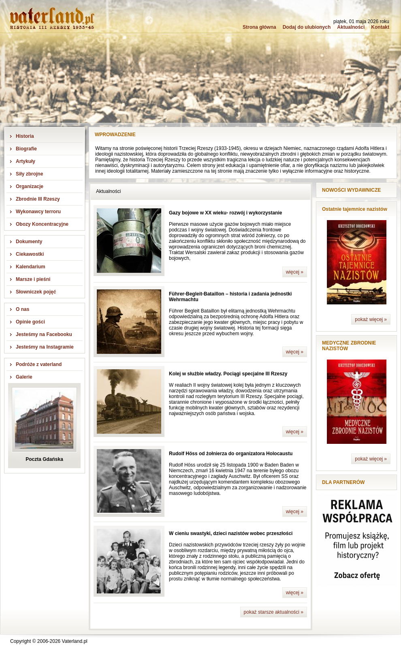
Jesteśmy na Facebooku (44, 334)
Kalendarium (30, 267)
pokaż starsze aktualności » (273, 612)
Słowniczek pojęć (36, 292)
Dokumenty (29, 241)
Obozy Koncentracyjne (42, 224)
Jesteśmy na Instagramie (45, 347)
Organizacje (29, 186)
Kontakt (380, 27)
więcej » (294, 272)
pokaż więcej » (371, 319)
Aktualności (351, 27)
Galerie (24, 377)
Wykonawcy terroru (38, 211)
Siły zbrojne (29, 174)
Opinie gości (30, 322)
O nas (22, 309)
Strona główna (259, 27)
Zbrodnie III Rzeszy (38, 199)
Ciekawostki (30, 254)
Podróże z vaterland (39, 364)
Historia (25, 136)
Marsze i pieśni (33, 279)
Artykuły (25, 161)
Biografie (26, 149)
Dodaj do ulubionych (307, 27)
